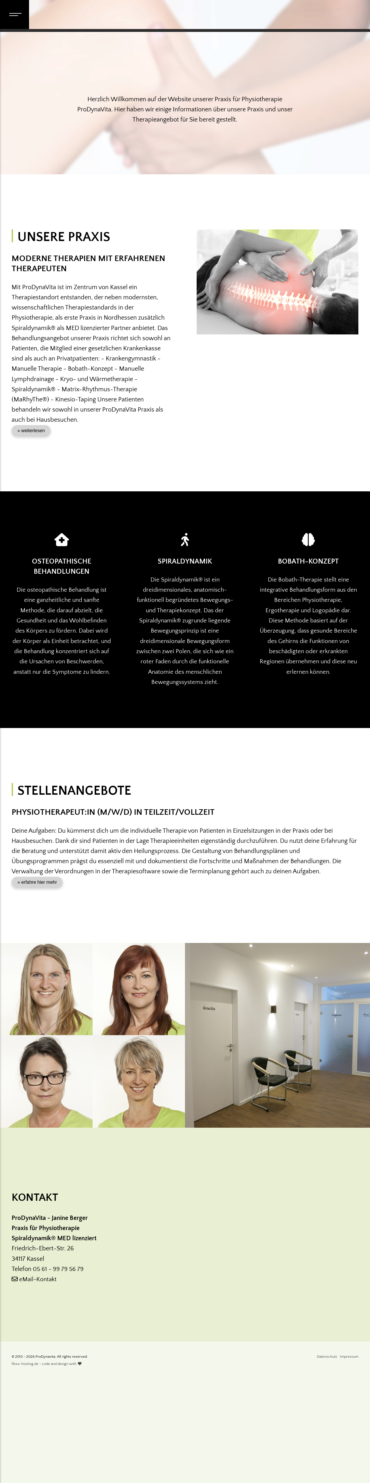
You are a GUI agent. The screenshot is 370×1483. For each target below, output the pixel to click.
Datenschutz (327, 1460)
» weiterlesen (31, 524)
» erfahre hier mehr (37, 985)
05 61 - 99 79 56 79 (59, 1372)
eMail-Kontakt (35, 1382)
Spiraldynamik (184, 654)
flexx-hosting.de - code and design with (47, 1467)
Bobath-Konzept (308, 654)
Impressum (349, 1460)
